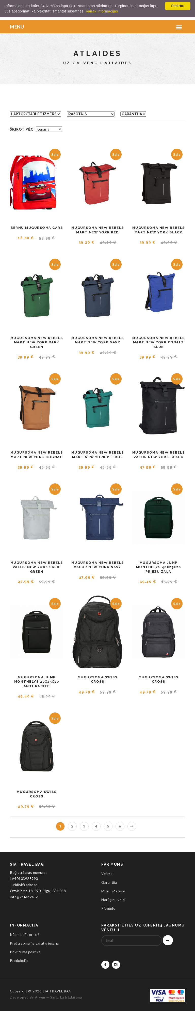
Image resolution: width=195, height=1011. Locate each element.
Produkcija (19, 960)
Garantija (109, 882)
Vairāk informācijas (102, 11)
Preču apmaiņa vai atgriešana (34, 943)
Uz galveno (81, 63)
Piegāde (108, 908)
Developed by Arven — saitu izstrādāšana (46, 997)
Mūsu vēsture (113, 891)
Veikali (106, 874)
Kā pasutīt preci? (24, 934)
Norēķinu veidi (113, 899)
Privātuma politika (25, 952)
